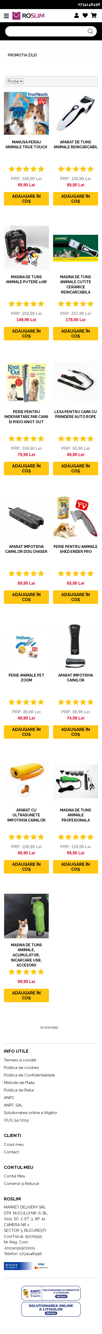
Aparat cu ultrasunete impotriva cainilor (26, 815)
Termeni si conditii (20, 1060)
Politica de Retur (19, 1090)
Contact (11, 1152)
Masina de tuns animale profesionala (75, 815)
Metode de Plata (19, 1082)
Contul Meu (14, 1176)
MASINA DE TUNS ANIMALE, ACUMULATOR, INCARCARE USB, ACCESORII (26, 955)
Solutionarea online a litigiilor (30, 1112)
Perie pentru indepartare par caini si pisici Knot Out (26, 417)
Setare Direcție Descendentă (28, 81)
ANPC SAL (13, 1105)
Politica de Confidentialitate (29, 1075)
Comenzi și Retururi (21, 1183)
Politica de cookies (21, 1067)
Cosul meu (14, 1144)
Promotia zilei (22, 55)
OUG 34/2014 (16, 1120)
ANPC (9, 1097)
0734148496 (89, 4)
